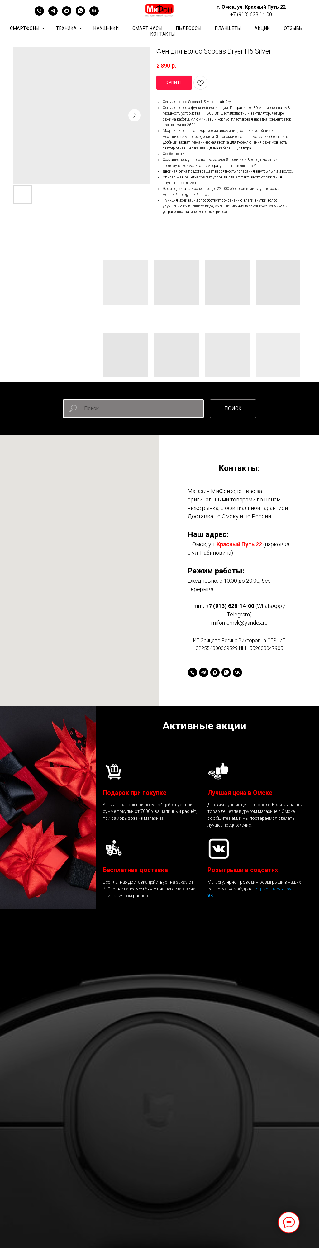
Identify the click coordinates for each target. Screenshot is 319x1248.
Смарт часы (147, 28)
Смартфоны (25, 28)
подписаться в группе (275, 888)
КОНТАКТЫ (162, 33)
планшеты (228, 28)
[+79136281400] (39, 14)
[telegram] (53, 14)
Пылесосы (188, 28)
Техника (67, 28)
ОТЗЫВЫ (293, 28)
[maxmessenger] (66, 14)
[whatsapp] (80, 14)
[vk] (94, 14)
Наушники (106, 28)
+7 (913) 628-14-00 (230, 606)
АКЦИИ (262, 28)
